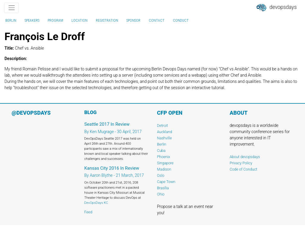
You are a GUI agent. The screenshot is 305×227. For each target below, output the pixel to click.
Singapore (165, 163)
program (55, 20)
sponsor (133, 20)
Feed (88, 212)
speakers (32, 20)
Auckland (164, 132)
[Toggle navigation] (11, 8)
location (79, 20)
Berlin (10, 20)
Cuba (161, 150)
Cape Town (166, 181)
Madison (164, 169)
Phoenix (163, 157)
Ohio (161, 194)
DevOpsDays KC (96, 203)
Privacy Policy (241, 163)
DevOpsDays (276, 7)
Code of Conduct (243, 169)
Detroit (162, 125)
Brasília (163, 188)
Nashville (164, 138)
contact (157, 20)
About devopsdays (245, 157)
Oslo (161, 175)
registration (107, 20)
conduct (181, 20)
